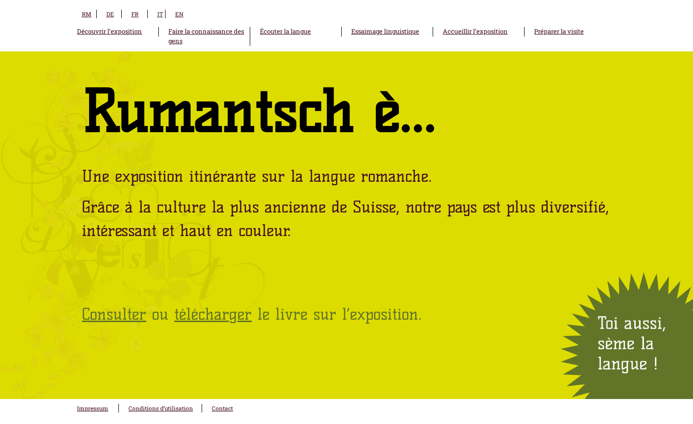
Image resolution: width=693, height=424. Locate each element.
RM (86, 14)
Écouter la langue (285, 31)
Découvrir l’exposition (109, 31)
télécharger (213, 314)
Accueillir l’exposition (475, 31)
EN (179, 14)
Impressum (92, 408)
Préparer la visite (559, 31)
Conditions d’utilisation (160, 408)
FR (135, 14)
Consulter (114, 314)
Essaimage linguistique (385, 31)
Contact (222, 408)
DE (110, 14)
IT (160, 14)
